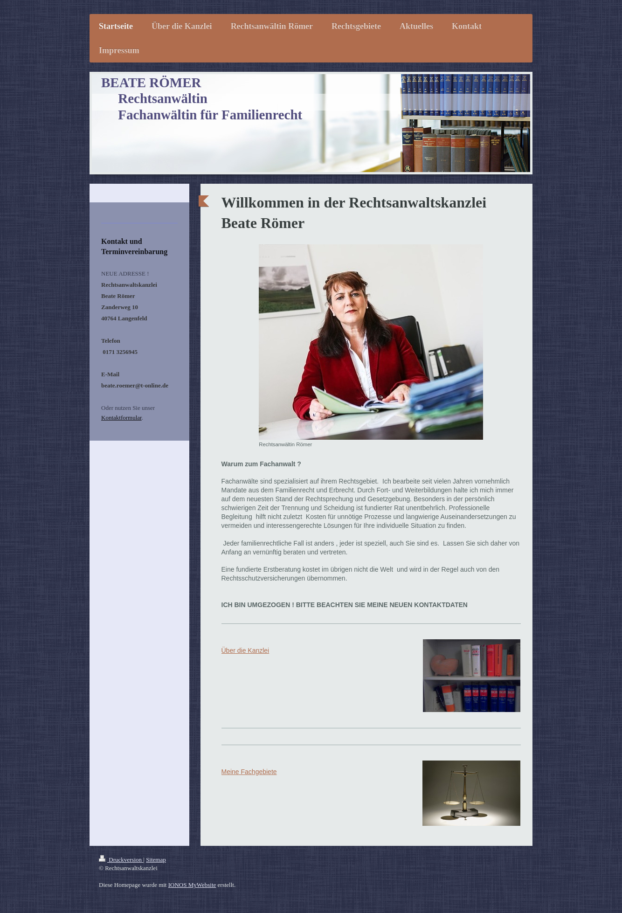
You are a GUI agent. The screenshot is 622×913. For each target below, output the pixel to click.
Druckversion (121, 859)
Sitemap (156, 859)
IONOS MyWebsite (192, 884)
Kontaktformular (121, 417)
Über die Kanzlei (245, 650)
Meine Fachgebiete (249, 771)
